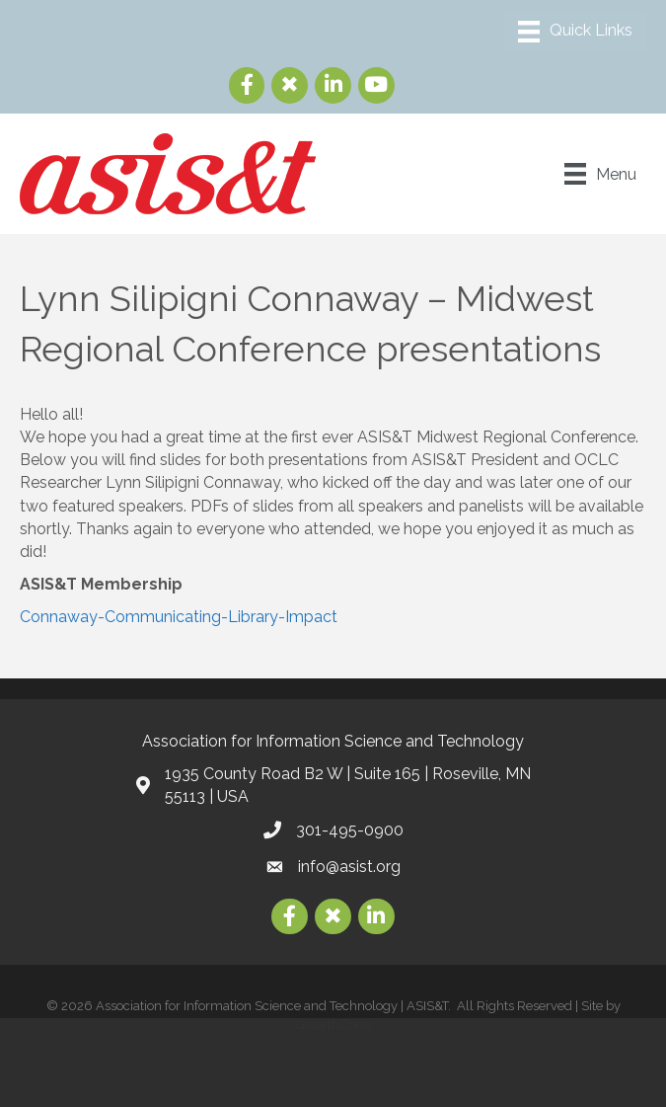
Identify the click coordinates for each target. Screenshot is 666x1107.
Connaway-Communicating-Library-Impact (178, 616)
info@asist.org (349, 866)
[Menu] (575, 31)
